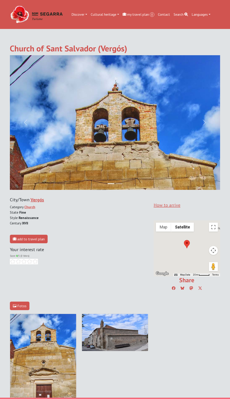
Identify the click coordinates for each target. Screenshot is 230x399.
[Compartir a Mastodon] (191, 288)
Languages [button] (200, 14)
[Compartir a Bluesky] (182, 288)
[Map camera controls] (213, 250)
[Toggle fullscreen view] (213, 227)
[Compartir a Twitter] (200, 288)
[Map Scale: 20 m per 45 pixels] (201, 274)
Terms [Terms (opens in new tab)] (215, 275)
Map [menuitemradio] (163, 227)
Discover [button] (77, 14)
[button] (187, 244)
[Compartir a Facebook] (173, 288)
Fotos (20, 306)
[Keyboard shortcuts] (175, 274)
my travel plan (138, 14)
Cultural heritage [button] (103, 14)
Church (29, 207)
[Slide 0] (111, 183)
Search (181, 14)
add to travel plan (29, 239)
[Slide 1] (119, 183)
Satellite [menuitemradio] (182, 227)
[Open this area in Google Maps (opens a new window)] (162, 273)
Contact (164, 14)
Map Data (185, 275)
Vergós (37, 200)
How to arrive (167, 205)
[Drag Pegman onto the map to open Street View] (213, 266)
